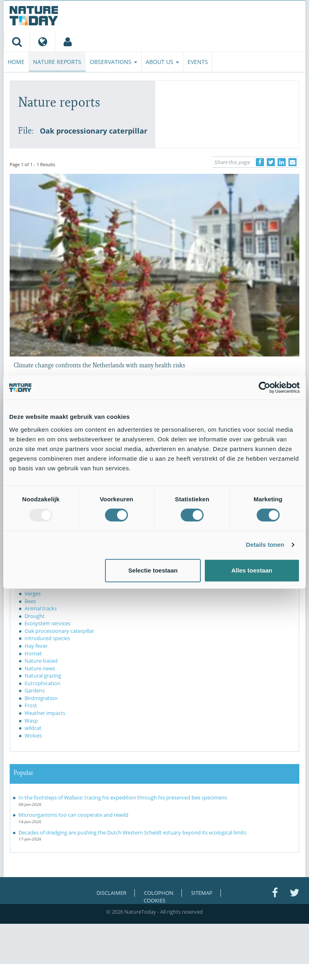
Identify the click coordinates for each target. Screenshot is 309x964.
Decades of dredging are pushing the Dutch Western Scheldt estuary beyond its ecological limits (132, 832)
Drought (35, 616)
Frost (31, 705)
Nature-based (41, 660)
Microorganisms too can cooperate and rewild (73, 814)
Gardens (35, 690)
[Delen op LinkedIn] (282, 162)
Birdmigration (41, 698)
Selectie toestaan (153, 570)
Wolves (33, 735)
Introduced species (47, 638)
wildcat (33, 727)
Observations (113, 62)
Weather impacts (45, 713)
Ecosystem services (47, 623)
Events (197, 62)
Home (16, 62)
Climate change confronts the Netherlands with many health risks (99, 364)
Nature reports (57, 62)
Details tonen (265, 544)
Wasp (31, 720)
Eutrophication (42, 683)
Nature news (40, 668)
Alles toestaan (251, 570)
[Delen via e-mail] (292, 162)
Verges (33, 593)
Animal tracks (41, 608)
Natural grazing (43, 675)
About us (162, 62)
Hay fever (36, 645)
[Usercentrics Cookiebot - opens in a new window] (264, 387)
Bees (30, 601)
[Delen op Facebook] (260, 162)
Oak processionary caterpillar (59, 630)
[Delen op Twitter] (271, 162)
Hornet (33, 653)
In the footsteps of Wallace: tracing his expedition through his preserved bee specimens (123, 797)
